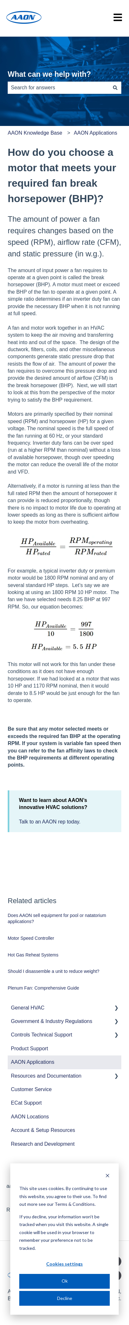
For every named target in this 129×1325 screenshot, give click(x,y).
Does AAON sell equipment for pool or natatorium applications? (57, 918)
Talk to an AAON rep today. (50, 821)
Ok (65, 1281)
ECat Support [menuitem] (26, 1103)
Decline (64, 1298)
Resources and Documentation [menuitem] (46, 1076)
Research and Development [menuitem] (42, 1144)
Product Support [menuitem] (29, 1048)
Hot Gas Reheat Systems (33, 954)
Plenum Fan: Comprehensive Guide (43, 988)
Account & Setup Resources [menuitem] (43, 1130)
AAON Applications (95, 133)
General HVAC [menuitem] (28, 1007)
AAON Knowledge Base (35, 133)
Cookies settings (64, 1264)
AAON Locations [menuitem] (30, 1116)
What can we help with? (49, 74)
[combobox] (58, 88)
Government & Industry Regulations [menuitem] (51, 1021)
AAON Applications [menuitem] (32, 1062)
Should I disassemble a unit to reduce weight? (53, 971)
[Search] (115, 88)
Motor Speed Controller (31, 938)
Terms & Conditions (75, 1204)
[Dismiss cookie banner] (107, 1176)
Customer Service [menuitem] (31, 1089)
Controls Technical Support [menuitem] (41, 1034)
